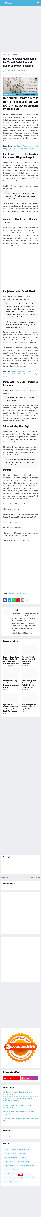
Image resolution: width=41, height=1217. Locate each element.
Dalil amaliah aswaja (23, 1162)
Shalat (7, 1154)
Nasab (25, 593)
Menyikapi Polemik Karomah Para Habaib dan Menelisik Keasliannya (29, 660)
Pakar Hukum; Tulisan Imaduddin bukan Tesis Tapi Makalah (29, 707)
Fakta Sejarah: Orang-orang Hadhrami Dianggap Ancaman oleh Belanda (11, 684)
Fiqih (6, 1149)
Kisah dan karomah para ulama (20, 1149)
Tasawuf (23, 1158)
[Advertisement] (20, 28)
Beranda (6, 55)
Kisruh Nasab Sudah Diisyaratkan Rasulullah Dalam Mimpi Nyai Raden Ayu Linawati (20, 373)
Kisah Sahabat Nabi (11, 1170)
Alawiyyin (18, 593)
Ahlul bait (14, 55)
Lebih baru (5, 877)
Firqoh (14, 1154)
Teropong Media (8, 1136)
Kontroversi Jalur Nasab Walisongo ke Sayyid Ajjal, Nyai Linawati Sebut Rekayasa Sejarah (11, 660)
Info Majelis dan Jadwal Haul (14, 1174)
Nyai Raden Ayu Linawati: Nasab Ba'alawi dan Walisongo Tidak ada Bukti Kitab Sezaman (11, 708)
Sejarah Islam (9, 1166)
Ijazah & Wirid (9, 1162)
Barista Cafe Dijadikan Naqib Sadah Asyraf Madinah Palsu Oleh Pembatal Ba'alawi (29, 684)
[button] (2, 3)
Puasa (28, 1174)
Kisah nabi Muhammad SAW (25, 1166)
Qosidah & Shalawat (11, 1158)
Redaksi (14, 610)
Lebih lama (35, 877)
